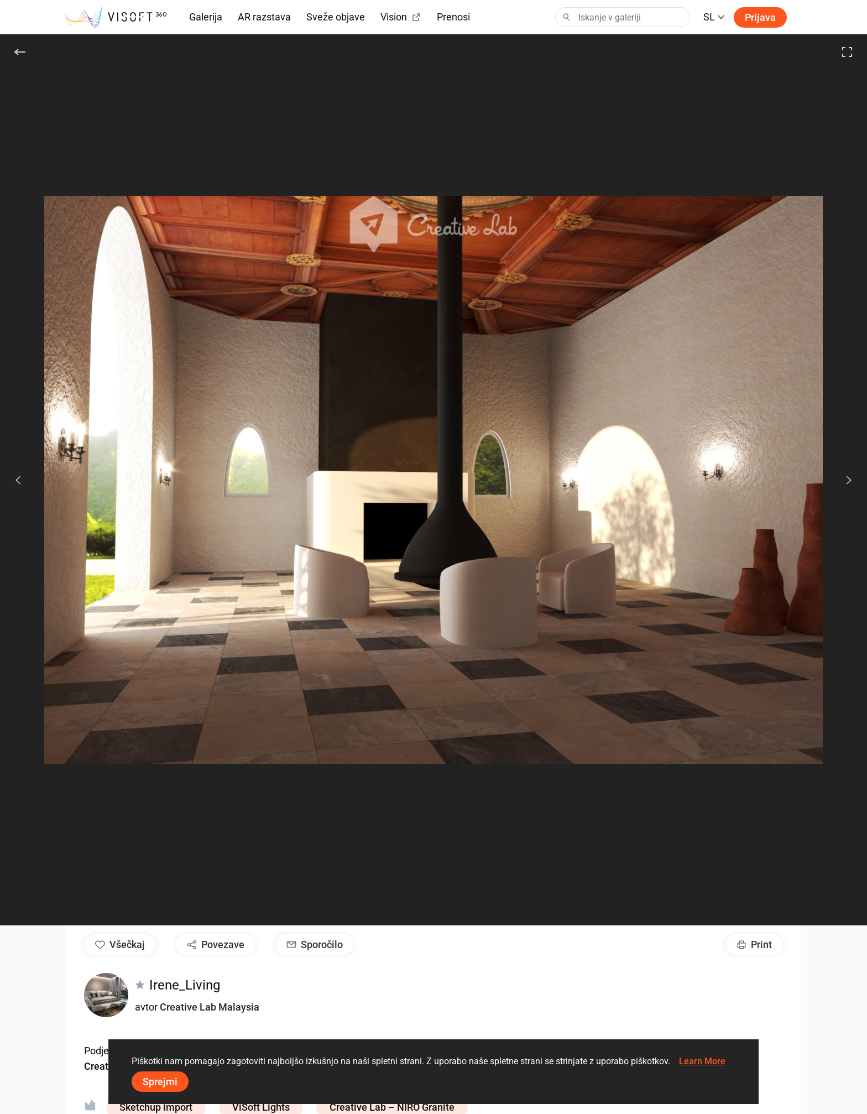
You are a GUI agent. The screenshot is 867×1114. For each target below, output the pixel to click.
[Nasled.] (843, 480)
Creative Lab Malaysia (209, 1007)
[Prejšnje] (18, 480)
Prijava (760, 17)
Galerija (205, 17)
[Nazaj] (20, 52)
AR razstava (264, 17)
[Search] (622, 17)
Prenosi (453, 17)
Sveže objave (335, 17)
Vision (400, 17)
